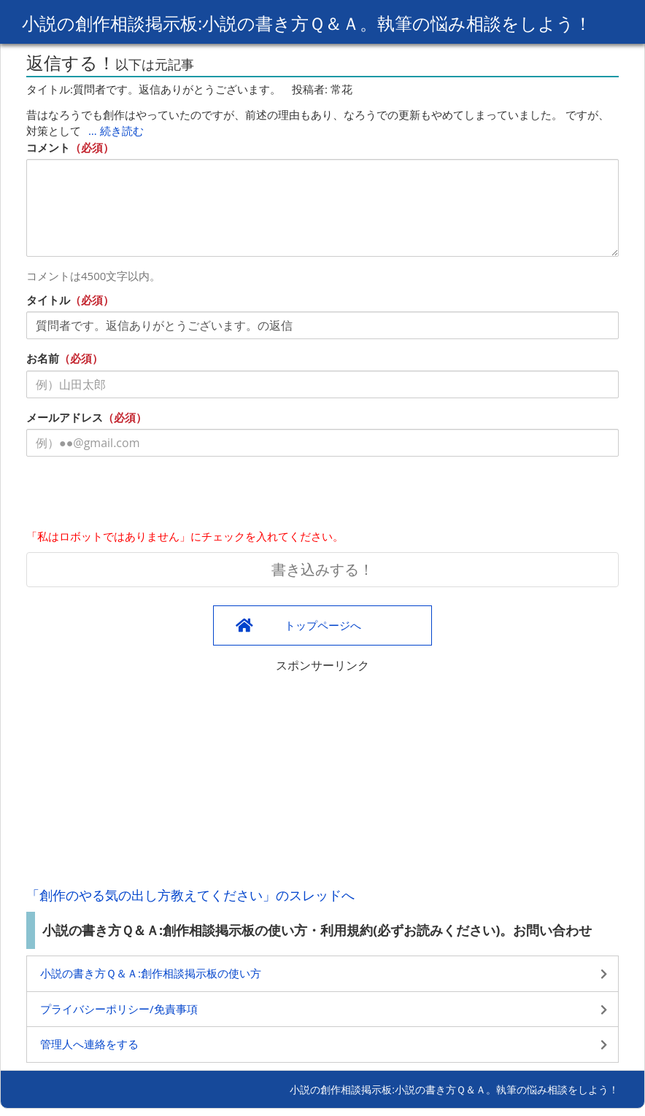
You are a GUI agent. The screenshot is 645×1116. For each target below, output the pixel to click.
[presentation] (137, 496)
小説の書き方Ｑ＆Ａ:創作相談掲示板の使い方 (150, 973)
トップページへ (323, 625)
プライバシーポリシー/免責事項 (119, 1008)
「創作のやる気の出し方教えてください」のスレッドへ (190, 895)
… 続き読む (116, 130)
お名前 (42, 358)
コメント (48, 147)
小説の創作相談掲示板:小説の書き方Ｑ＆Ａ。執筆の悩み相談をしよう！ (307, 23)
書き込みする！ (322, 569)
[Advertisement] (322, 776)
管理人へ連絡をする (89, 1043)
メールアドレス (64, 417)
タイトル (48, 299)
